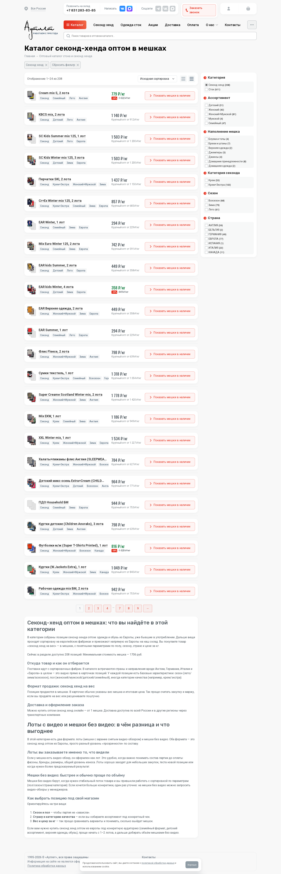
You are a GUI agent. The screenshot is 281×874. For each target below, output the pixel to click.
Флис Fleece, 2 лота (54, 351)
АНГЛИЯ (213, 225)
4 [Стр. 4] (107, 608)
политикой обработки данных (158, 863)
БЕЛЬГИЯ (214, 229)
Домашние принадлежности (226, 161)
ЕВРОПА (213, 238)
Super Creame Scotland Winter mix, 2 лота (70, 394)
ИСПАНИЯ (214, 243)
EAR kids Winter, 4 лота (56, 287)
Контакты (232, 25)
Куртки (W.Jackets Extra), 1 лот (62, 567)
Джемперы (215, 152)
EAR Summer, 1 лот (53, 330)
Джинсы (214, 156)
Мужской (214, 118)
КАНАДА (214, 252)
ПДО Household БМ (53, 502)
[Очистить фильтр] (36, 65)
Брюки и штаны (218, 143)
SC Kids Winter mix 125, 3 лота (61, 157)
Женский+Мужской (220, 114)
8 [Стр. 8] (129, 608)
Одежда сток (131, 25)
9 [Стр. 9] (138, 608)
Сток (211, 89)
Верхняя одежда (219, 148)
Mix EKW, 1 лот (50, 416)
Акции (153, 25)
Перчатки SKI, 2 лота (55, 179)
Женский (214, 109)
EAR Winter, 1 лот (52, 222)
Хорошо (192, 864)
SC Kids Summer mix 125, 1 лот (62, 136)
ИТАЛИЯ (213, 247)
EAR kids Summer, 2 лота (58, 265)
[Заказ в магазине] (157, 78)
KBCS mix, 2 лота (52, 114)
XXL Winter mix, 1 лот (55, 438)
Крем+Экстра (217, 184)
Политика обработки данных (46, 866)
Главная (29, 56)
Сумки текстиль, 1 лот (56, 373)
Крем (212, 180)
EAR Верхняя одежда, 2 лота (61, 308)
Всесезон (214, 200)
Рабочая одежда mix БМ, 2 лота (63, 588)
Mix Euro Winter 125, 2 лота (59, 244)
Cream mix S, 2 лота (54, 93)
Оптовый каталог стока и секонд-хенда (65, 56)
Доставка (172, 25)
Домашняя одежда (220, 165)
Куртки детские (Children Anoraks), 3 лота (71, 524)
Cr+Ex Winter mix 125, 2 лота (60, 201)
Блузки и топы (217, 139)
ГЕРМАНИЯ (215, 234)
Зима (212, 205)
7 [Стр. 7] (119, 608)
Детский (214, 105)
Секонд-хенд (103, 25)
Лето (212, 209)
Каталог (75, 25)
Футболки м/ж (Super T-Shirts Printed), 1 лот (73, 545)
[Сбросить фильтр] (66, 65)
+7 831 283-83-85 (81, 10)
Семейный (215, 123)
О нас (212, 25)
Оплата (193, 25)
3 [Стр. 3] (98, 608)
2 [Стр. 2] (89, 608)
